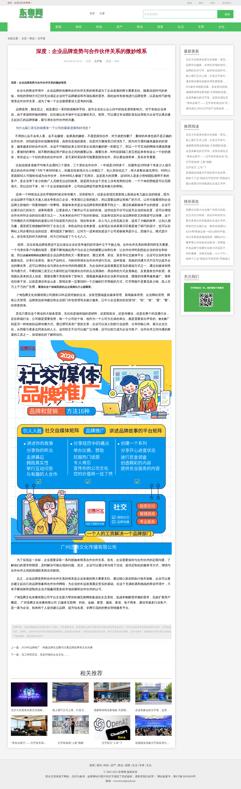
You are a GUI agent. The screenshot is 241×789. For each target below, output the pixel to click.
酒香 (160, 26)
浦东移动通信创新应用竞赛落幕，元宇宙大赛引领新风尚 (208, 81)
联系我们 (227, 3)
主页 (24, 38)
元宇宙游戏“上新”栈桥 (71, 743)
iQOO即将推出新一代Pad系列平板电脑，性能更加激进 (208, 231)
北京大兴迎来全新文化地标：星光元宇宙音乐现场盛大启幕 (29, 710)
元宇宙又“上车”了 (112, 743)
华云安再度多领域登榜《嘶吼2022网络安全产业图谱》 (208, 237)
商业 (140, 26)
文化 (221, 26)
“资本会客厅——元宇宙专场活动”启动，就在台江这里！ (29, 743)
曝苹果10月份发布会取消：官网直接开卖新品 (208, 242)
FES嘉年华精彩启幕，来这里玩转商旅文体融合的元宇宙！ (208, 86)
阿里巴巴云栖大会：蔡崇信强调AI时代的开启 (208, 226)
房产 (120, 26)
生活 (181, 26)
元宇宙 (41, 38)
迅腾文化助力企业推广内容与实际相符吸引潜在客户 (208, 209)
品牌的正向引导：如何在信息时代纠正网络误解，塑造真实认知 (208, 70)
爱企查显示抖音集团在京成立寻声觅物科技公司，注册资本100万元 (208, 183)
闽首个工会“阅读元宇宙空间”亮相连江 (208, 178)
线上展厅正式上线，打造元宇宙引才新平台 (70, 710)
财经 (201, 3)
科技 (212, 3)
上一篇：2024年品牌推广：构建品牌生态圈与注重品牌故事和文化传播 (52, 647)
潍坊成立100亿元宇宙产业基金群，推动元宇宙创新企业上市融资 (208, 108)
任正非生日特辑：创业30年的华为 (205, 215)
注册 (102, 13)
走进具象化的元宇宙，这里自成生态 (153, 710)
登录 (92, 13)
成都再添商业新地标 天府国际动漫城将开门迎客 (112, 710)
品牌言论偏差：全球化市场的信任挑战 (208, 65)
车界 (201, 26)
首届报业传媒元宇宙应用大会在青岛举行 (153, 743)
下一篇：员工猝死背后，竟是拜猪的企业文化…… (40, 654)
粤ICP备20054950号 (184, 776)
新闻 (189, 3)
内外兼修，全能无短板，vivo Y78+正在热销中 (208, 253)
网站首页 (29, 27)
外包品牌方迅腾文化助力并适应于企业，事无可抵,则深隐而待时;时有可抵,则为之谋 (208, 248)
